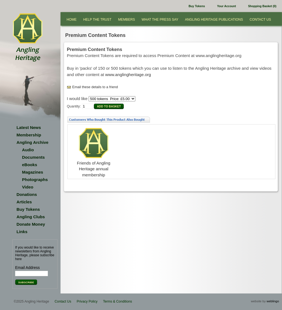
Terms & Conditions (117, 301)
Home (71, 19)
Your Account (226, 6)
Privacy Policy (87, 301)
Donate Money (31, 224)
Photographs (35, 179)
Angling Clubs (31, 216)
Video (27, 187)
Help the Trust (97, 19)
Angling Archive (32, 142)
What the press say (160, 19)
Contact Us (260, 19)
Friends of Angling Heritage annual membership (93, 169)
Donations (27, 194)
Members (126, 19)
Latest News (29, 127)
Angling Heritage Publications (214, 19)
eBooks (29, 164)
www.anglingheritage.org (128, 74)
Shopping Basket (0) (262, 6)
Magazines (32, 172)
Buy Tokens (196, 6)
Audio (28, 149)
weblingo (273, 301)
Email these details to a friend (95, 87)
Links (22, 231)
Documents (33, 157)
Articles (24, 202)
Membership (29, 135)
